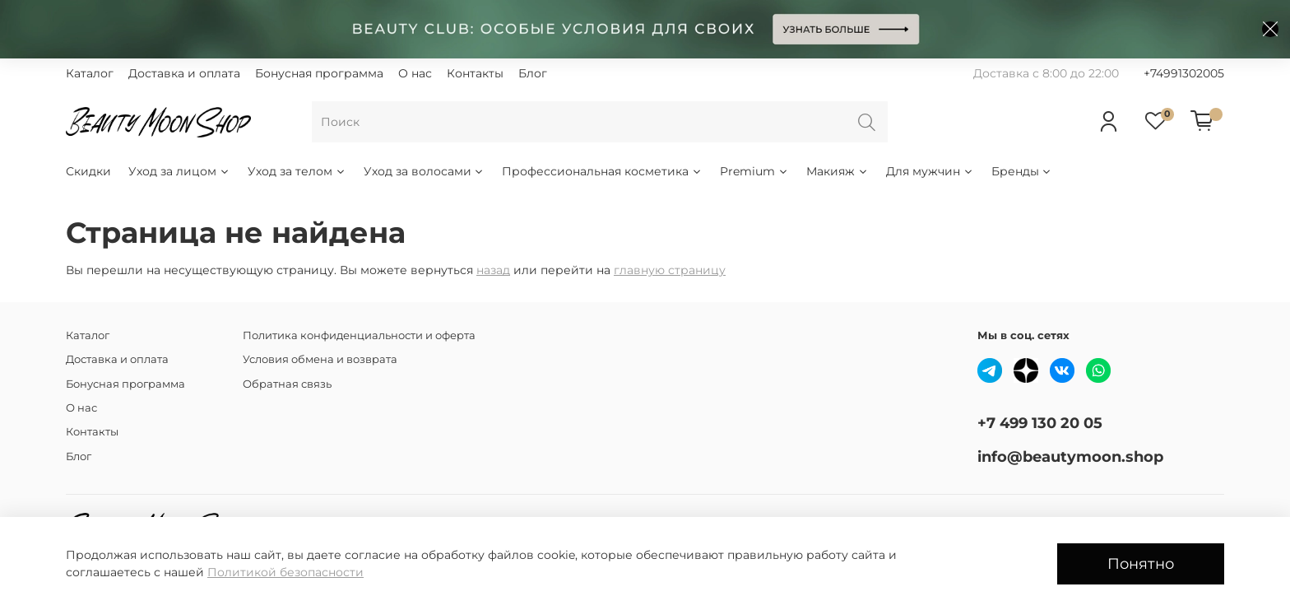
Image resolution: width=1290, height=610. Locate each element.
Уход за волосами (424, 171)
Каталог (90, 73)
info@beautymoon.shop (1070, 456)
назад (493, 270)
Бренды (1022, 171)
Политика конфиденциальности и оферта (359, 335)
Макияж (837, 171)
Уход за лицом (179, 171)
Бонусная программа (319, 73)
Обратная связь (287, 384)
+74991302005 (1184, 73)
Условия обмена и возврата (320, 359)
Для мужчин (930, 171)
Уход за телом (297, 171)
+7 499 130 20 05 (1039, 422)
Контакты (475, 73)
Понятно (1140, 563)
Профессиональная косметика (602, 171)
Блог (532, 73)
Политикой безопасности (285, 572)
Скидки (88, 171)
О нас (415, 73)
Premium (754, 171)
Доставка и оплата (184, 73)
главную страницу (670, 270)
